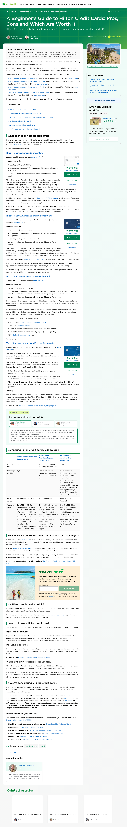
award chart (25, 540)
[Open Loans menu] (44, 4)
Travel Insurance (31, 746)
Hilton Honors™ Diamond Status (33, 322)
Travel (14, 12)
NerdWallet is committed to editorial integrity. (102, 67)
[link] (43, 109)
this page (67, 696)
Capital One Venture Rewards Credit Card (45, 730)
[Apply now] (72, 174)
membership (21, 335)
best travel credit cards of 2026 (18, 720)
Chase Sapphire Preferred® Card (58, 724)
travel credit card (57, 615)
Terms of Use (58, 594)
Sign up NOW (69, 588)
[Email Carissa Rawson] (20, 768)
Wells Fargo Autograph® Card (32, 727)
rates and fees (72, 78)
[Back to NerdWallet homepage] (7, 12)
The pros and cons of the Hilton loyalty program (37, 406)
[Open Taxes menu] (89, 4)
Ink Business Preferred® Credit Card (38, 740)
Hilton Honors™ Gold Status (34, 259)
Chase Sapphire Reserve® (53, 733)
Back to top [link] (13, 752)
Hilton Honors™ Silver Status (47, 198)
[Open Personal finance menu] (61, 4)
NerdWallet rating (71, 170)
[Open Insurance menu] (51, 4)
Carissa (26, 765)
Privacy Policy (53, 596)
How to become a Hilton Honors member (34, 658)
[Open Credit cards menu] (24, 4)
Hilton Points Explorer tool (23, 548)
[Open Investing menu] (72, 4)
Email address (43, 585)
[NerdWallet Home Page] (10, 4)
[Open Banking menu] (32, 4)
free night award (23, 325)
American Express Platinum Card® (33, 737)
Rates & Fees (72, 184)
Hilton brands (18, 145)
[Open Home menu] (39, 4)
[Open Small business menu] (81, 4)
